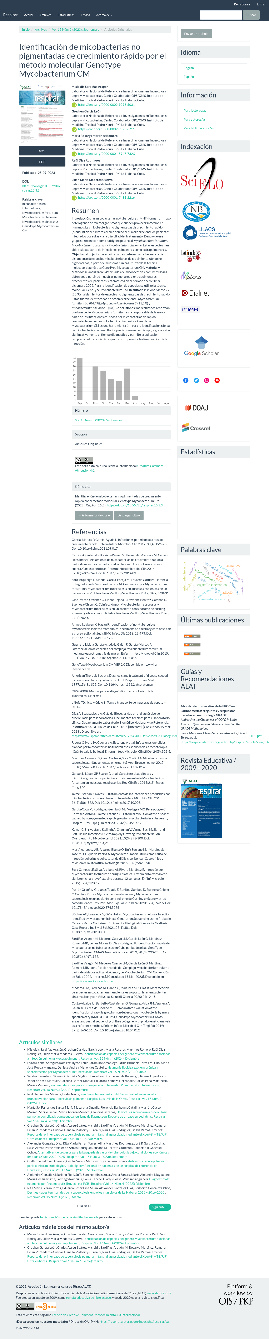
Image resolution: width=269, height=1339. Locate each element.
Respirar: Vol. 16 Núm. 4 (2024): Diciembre (110, 1058)
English (189, 68)
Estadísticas (66, 15)
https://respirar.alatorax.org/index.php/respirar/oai (134, 1321)
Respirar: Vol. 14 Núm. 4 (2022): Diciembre (120, 1183)
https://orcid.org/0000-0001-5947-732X (106, 153)
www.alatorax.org (159, 1293)
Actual (28, 15)
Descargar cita (129, 515)
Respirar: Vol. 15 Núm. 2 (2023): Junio (120, 1072)
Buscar (251, 15)
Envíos (85, 15)
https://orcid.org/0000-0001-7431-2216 (106, 197)
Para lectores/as (195, 110)
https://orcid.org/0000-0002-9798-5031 (106, 104)
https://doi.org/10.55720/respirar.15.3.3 (135, 505)
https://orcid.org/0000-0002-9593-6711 (106, 129)
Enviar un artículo (196, 33)
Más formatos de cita (94, 515)
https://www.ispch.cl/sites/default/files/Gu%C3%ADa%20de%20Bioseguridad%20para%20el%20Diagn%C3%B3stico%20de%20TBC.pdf (166, 736)
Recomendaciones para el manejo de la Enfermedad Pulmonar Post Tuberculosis (104, 1085)
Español (189, 76)
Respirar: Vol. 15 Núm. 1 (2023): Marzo (54, 1197)
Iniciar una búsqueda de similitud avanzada (69, 1217)
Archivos (45, 15)
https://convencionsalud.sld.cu (92, 981)
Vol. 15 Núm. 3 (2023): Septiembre (75, 29)
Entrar (261, 4)
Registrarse (242, 4)
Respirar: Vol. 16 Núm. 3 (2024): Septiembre (57, 1090)
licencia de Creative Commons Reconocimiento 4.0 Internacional (96, 1315)
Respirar (10, 14)
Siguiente (160, 1207)
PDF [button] (42, 162)
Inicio (26, 29)
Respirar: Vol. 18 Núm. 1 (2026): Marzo (76, 1139)
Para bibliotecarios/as (199, 128)
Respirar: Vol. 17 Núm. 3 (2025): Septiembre (73, 1170)
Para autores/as (195, 119)
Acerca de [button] (104, 15)
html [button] (42, 151)
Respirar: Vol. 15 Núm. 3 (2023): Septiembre (97, 1157)
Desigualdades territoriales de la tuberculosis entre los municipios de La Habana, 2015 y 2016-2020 (96, 1192)
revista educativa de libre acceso (88, 1297)
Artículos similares (41, 1042)
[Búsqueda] (221, 15)
